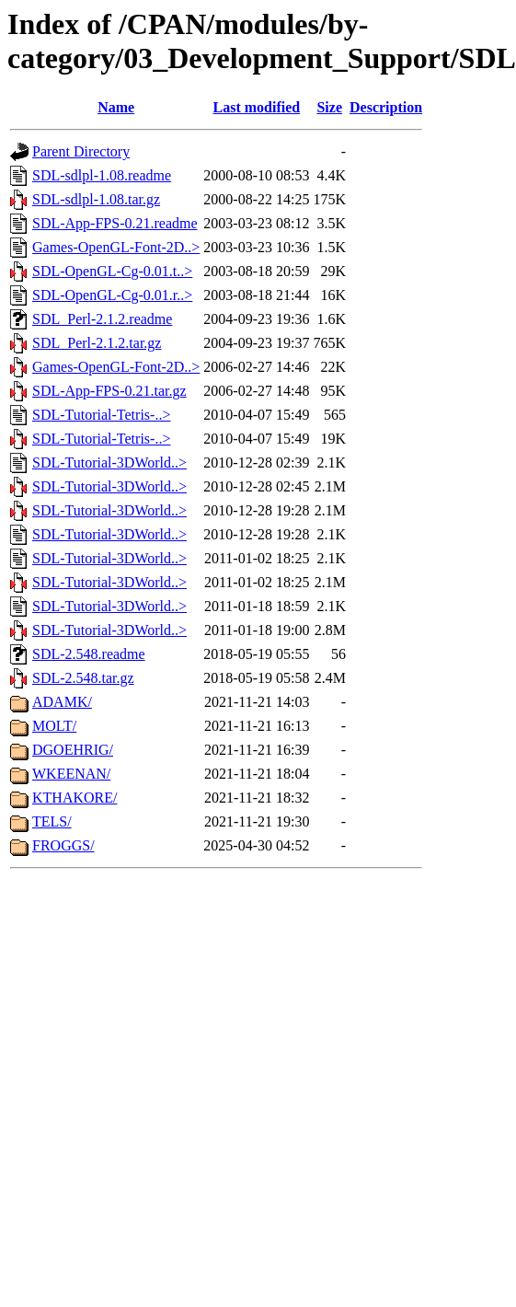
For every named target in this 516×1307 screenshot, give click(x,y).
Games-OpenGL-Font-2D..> (116, 247)
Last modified (257, 107)
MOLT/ (54, 726)
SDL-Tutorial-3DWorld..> (109, 462)
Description (386, 107)
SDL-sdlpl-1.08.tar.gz (96, 199)
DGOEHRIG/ (72, 750)
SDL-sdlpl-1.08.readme (101, 175)
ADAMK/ (62, 702)
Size (329, 107)
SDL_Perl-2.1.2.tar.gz (96, 343)
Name (115, 107)
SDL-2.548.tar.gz (83, 678)
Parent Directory (81, 151)
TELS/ (52, 821)
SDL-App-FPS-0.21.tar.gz (109, 391)
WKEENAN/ (71, 773)
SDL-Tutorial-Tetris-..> (101, 414)
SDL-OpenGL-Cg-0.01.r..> (112, 295)
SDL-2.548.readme (88, 654)
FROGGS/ (63, 845)
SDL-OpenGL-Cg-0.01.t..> (112, 271)
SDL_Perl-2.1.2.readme (102, 319)
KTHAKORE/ (74, 797)
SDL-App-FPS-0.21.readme (115, 223)
